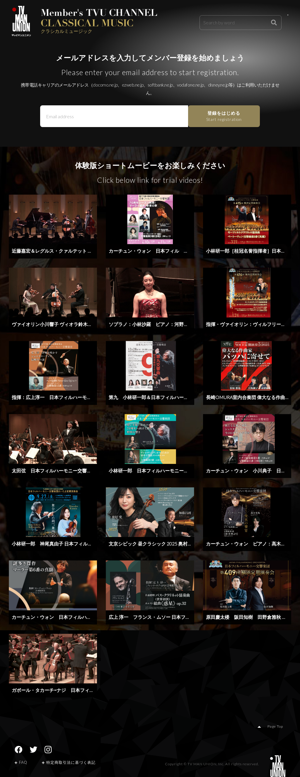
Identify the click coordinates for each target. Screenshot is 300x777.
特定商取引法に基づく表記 (69, 763)
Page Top (278, 727)
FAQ (21, 763)
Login (275, 21)
